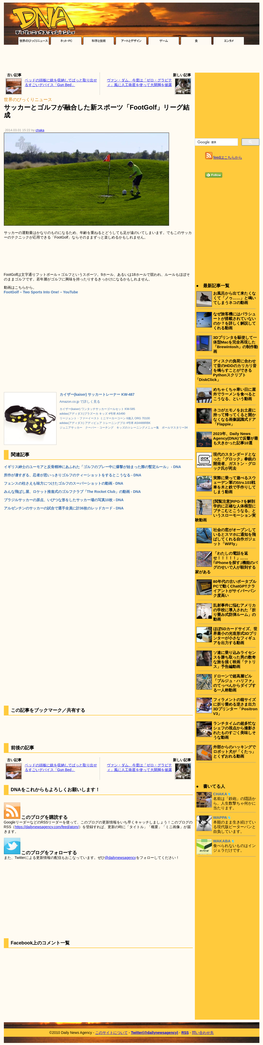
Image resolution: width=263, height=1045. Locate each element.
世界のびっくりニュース (28, 99)
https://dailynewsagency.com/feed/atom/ (47, 827)
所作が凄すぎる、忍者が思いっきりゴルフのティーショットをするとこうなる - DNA (72, 475)
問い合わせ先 (203, 1033)
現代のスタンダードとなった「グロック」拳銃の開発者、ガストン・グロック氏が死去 (234, 461)
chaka (40, 130)
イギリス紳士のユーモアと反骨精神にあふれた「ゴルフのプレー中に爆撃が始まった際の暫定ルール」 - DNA (92, 467)
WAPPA (220, 817)
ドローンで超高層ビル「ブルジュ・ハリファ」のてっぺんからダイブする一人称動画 (234, 683)
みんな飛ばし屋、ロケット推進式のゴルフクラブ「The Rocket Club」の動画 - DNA (72, 492)
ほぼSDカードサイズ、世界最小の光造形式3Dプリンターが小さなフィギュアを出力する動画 (235, 636)
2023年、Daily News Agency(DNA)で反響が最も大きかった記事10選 (235, 438)
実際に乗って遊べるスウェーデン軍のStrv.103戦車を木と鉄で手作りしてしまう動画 (234, 485)
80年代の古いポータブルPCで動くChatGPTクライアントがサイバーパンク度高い (234, 588)
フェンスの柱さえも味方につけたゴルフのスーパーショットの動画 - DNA (63, 483)
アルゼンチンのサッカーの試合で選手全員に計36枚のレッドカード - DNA (64, 508)
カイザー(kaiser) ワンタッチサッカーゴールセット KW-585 (97, 408)
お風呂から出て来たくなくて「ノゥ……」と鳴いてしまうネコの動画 (234, 298)
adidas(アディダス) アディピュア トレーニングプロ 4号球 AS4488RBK (105, 422)
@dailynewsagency (120, 858)
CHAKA (220, 794)
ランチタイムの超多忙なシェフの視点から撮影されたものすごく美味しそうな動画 (234, 730)
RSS (185, 1033)
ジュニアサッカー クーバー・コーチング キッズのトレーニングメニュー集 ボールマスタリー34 (124, 427)
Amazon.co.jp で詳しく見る (80, 401)
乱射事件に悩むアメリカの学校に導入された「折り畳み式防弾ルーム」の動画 (234, 612)
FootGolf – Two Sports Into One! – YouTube (41, 292)
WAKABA (222, 841)
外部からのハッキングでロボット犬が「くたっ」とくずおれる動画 (234, 751)
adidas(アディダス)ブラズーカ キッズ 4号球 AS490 (92, 413)
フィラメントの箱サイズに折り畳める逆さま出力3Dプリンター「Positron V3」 (235, 706)
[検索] (215, 142)
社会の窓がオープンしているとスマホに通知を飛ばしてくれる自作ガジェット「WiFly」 (234, 537)
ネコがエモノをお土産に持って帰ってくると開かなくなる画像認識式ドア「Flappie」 (234, 417)
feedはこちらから (227, 157)
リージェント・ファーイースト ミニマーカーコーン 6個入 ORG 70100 (105, 418)
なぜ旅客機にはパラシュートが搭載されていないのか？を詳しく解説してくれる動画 (234, 321)
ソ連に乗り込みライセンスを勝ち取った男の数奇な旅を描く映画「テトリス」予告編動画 (234, 659)
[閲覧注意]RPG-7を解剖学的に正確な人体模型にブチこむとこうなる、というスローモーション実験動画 (225, 510)
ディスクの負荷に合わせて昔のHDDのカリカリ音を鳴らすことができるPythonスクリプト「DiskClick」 (226, 370)
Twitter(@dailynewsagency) (154, 1033)
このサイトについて (111, 1033)
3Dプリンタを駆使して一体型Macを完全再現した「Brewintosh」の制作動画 (235, 344)
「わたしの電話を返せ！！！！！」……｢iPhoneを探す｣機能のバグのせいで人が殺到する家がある (226, 562)
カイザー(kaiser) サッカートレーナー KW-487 (97, 394)
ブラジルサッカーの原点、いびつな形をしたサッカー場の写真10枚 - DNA (64, 500)
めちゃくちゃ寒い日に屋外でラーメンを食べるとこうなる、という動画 (234, 394)
